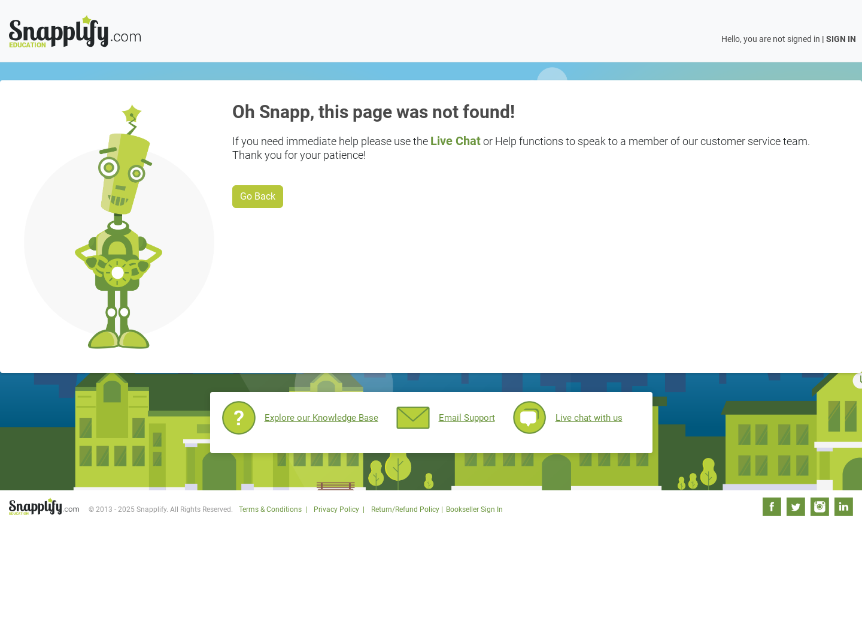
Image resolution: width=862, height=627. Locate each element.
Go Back (257, 196)
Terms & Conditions (270, 509)
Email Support (467, 417)
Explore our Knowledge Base (321, 417)
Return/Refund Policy (405, 509)
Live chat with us (589, 417)
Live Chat (455, 141)
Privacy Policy (336, 509)
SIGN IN (841, 39)
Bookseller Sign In (474, 509)
